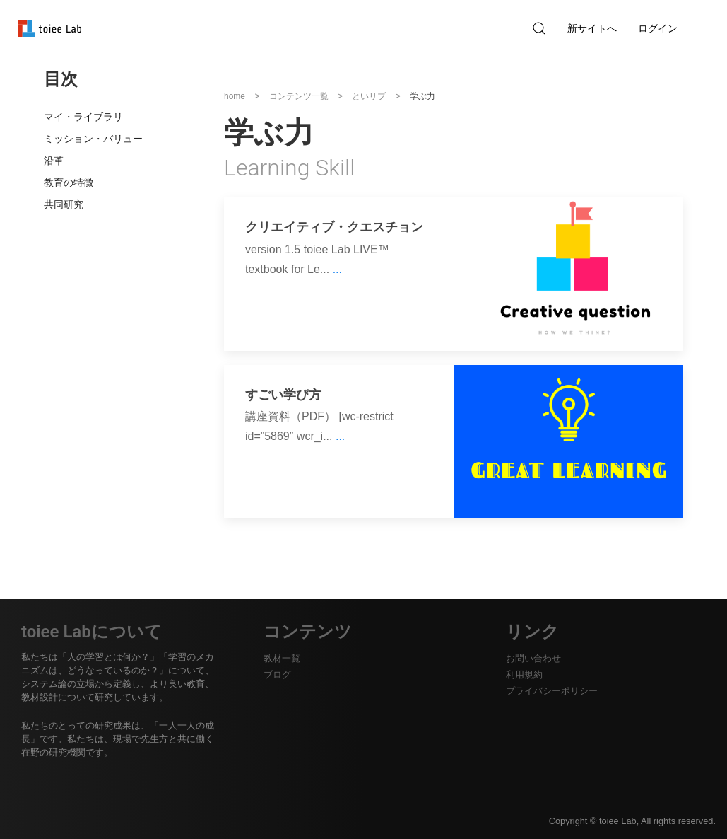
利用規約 (524, 674)
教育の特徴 (68, 182)
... (337, 269)
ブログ (277, 674)
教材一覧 (282, 658)
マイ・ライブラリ (83, 116)
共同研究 (63, 204)
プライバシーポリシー (552, 690)
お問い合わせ (533, 658)
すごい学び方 (283, 395)
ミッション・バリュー (93, 138)
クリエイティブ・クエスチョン (334, 227)
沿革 (54, 160)
